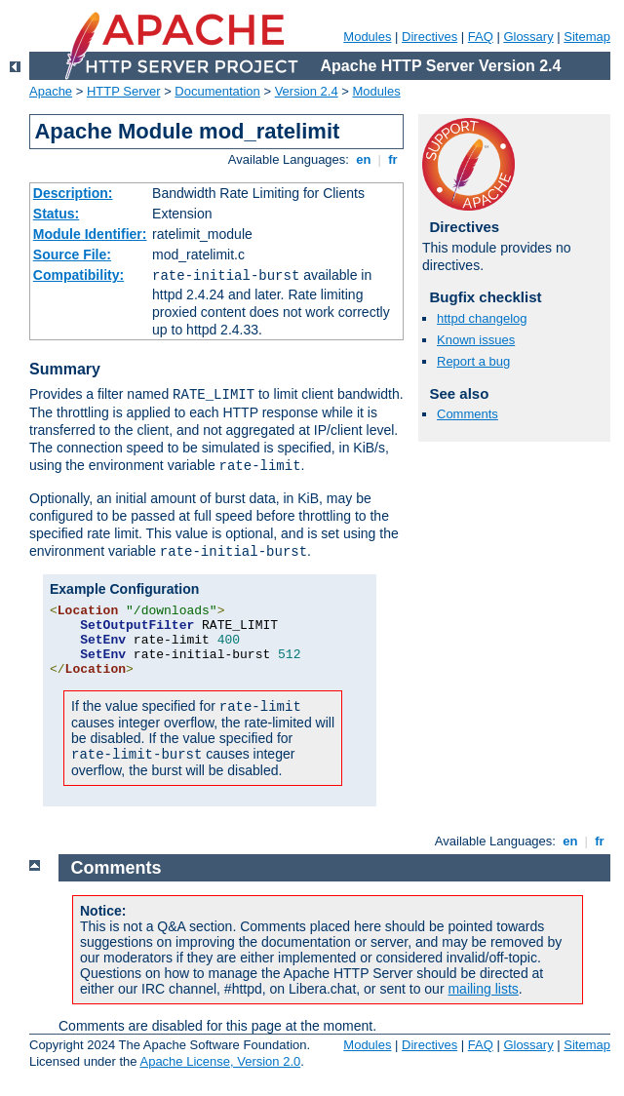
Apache (50, 91)
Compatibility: (78, 275)
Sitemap (587, 36)
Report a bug (473, 361)
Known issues (476, 340)
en (363, 159)
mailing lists (483, 989)
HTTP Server (124, 91)
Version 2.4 (306, 91)
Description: (73, 193)
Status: (56, 213)
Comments (467, 414)
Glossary (528, 36)
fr (393, 159)
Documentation (217, 91)
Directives (429, 36)
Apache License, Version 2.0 (219, 1061)
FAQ (480, 36)
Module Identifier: (90, 234)
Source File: (72, 254)
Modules (367, 36)
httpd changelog (482, 318)
